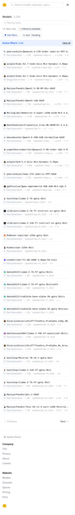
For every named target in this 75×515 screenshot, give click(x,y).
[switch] (3, 29)
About (5, 458)
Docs (5, 497)
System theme (12, 437)
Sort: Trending (31, 35)
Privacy (6, 453)
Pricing (6, 492)
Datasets (7, 482)
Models (6, 477)
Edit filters (10, 35)
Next (64, 421)
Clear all (66, 42)
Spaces (6, 487)
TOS (4, 449)
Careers (6, 463)
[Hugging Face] (4, 506)
